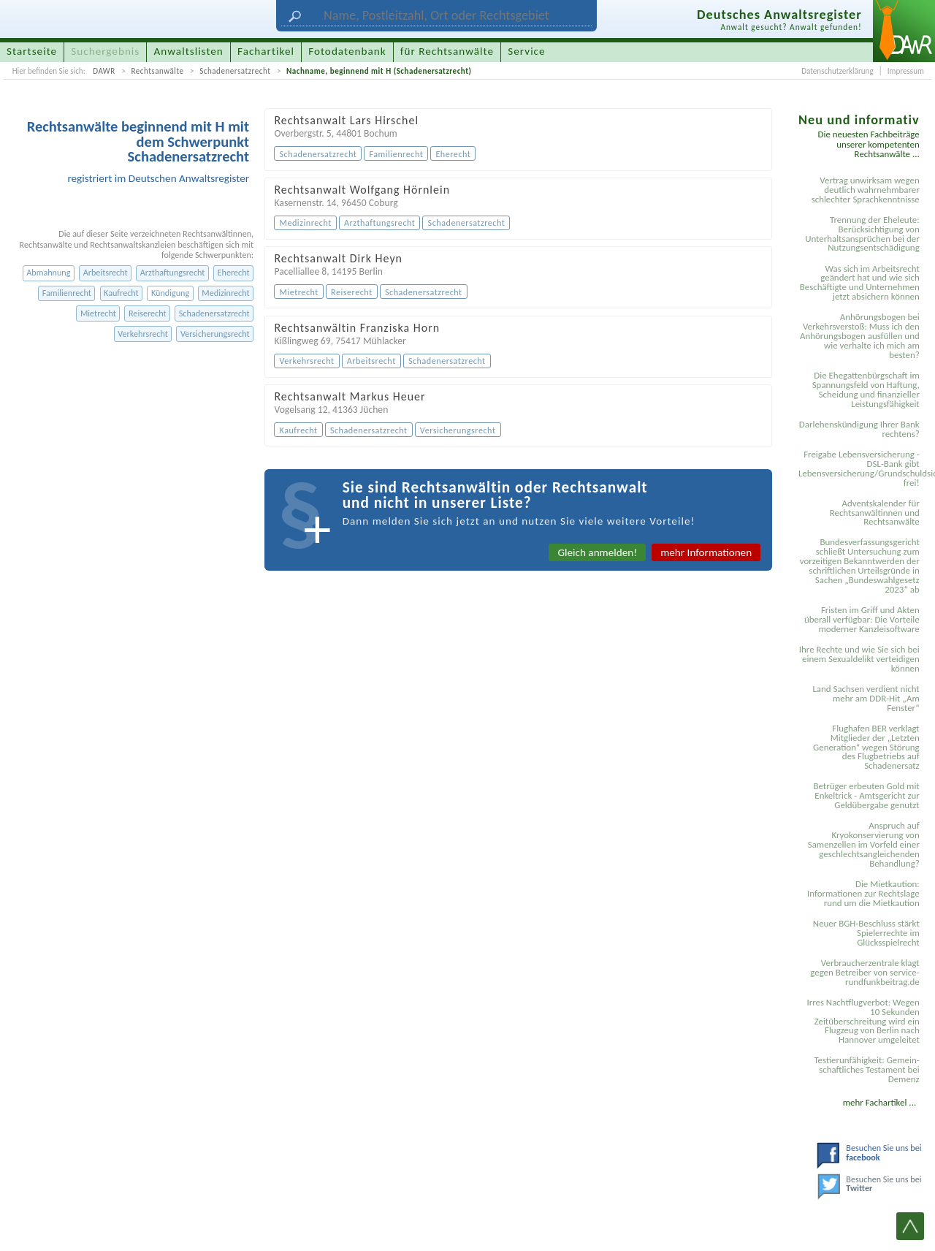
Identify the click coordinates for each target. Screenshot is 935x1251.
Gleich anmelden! (597, 552)
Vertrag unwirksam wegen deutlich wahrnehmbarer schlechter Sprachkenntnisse (866, 190)
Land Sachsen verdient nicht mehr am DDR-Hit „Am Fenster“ (865, 698)
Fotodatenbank (347, 51)
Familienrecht (66, 292)
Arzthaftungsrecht (172, 272)
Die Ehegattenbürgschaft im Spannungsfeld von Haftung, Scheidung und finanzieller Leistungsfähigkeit (866, 389)
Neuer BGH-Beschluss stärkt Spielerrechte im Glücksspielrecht (866, 933)
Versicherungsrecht (215, 333)
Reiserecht (148, 313)
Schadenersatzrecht (234, 71)
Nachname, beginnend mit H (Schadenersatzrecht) (378, 71)
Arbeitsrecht (105, 272)
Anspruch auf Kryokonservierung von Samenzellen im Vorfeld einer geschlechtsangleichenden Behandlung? (864, 844)
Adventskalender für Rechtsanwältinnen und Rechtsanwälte (875, 513)
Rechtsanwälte (157, 71)
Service (526, 51)
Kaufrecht (121, 292)
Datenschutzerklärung (837, 71)
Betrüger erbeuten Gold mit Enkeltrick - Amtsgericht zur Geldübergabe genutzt (867, 795)
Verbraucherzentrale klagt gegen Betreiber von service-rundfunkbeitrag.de (864, 972)
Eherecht (234, 272)
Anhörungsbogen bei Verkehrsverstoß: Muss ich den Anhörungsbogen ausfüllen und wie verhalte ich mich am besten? (860, 335)
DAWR (104, 71)
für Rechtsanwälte (447, 51)
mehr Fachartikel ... (879, 1102)
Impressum (906, 71)
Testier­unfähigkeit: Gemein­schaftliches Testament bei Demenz (866, 1069)
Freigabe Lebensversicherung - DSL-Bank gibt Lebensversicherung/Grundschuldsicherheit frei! (861, 468)
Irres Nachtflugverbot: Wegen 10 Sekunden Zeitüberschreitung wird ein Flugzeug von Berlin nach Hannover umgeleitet (862, 1021)
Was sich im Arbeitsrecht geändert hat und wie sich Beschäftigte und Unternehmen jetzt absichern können (860, 283)
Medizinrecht (225, 292)
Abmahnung (48, 272)
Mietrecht (98, 313)
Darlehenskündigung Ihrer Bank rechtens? (859, 429)
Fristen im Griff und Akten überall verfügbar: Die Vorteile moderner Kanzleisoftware (862, 619)
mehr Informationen (706, 552)
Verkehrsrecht (143, 333)
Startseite (32, 51)
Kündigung (170, 292)
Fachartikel (265, 51)
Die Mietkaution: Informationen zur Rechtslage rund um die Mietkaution (863, 893)
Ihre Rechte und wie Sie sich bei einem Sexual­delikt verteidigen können (859, 659)
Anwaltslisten (189, 51)
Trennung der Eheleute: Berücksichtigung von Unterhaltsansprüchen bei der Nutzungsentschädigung (862, 234)
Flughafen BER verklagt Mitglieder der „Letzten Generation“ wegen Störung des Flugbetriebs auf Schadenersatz (866, 747)
